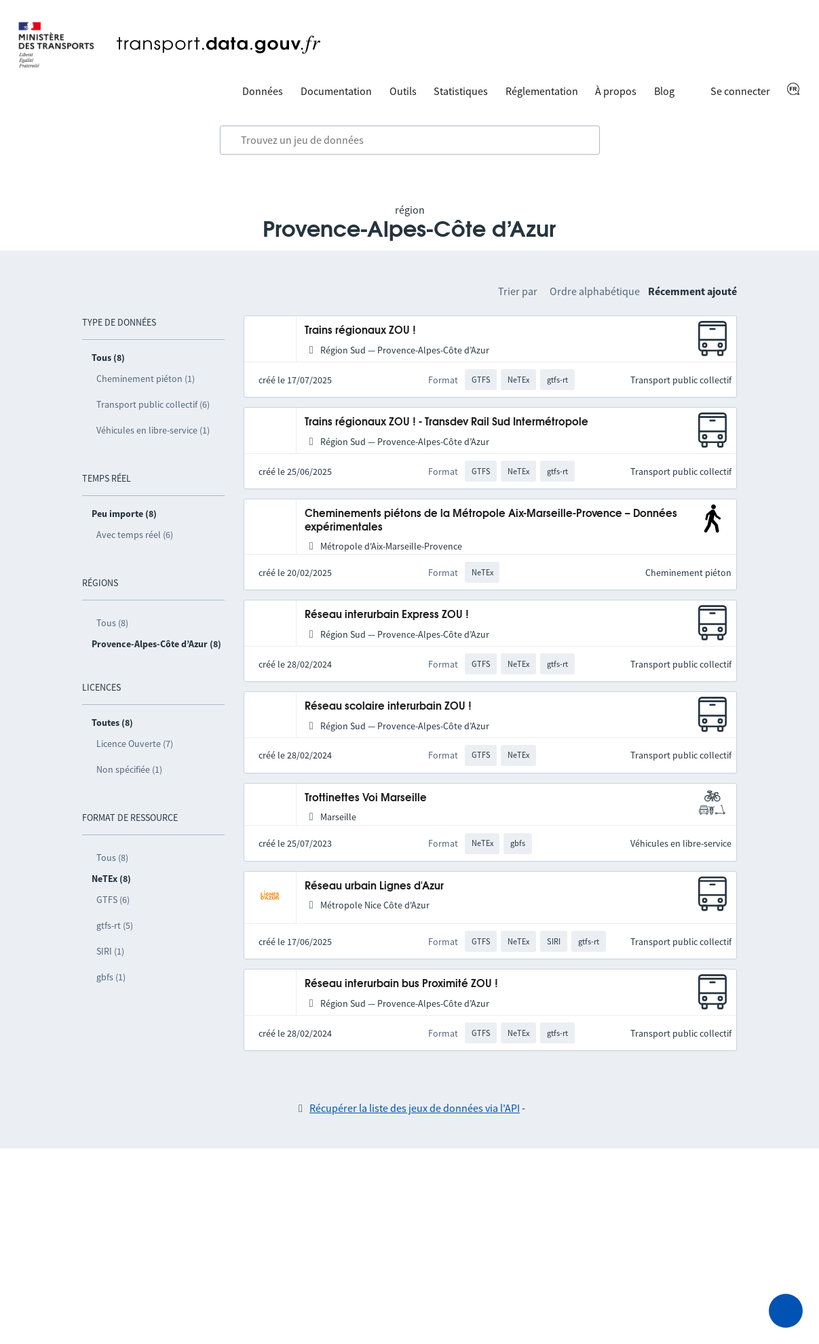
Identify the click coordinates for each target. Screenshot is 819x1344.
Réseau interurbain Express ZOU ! (387, 615)
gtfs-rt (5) (114, 925)
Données (262, 91)
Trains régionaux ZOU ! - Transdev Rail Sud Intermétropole (446, 422)
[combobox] (410, 140)
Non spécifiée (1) (129, 769)
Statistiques (461, 91)
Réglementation (542, 91)
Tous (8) (112, 623)
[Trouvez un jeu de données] (410, 140)
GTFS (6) (113, 900)
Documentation (336, 91)
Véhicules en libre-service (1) (153, 430)
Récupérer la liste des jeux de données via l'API (414, 1108)
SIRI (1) (110, 951)
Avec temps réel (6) (134, 535)
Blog (664, 91)
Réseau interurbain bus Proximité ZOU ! (401, 984)
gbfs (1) (111, 977)
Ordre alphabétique (595, 291)
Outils (403, 91)
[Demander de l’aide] (786, 1311)
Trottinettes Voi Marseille (366, 798)
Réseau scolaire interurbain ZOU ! (388, 707)
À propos (615, 91)
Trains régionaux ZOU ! (360, 331)
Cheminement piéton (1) (145, 378)
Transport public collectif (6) (153, 404)
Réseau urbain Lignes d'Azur (374, 886)
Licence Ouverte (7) (134, 743)
